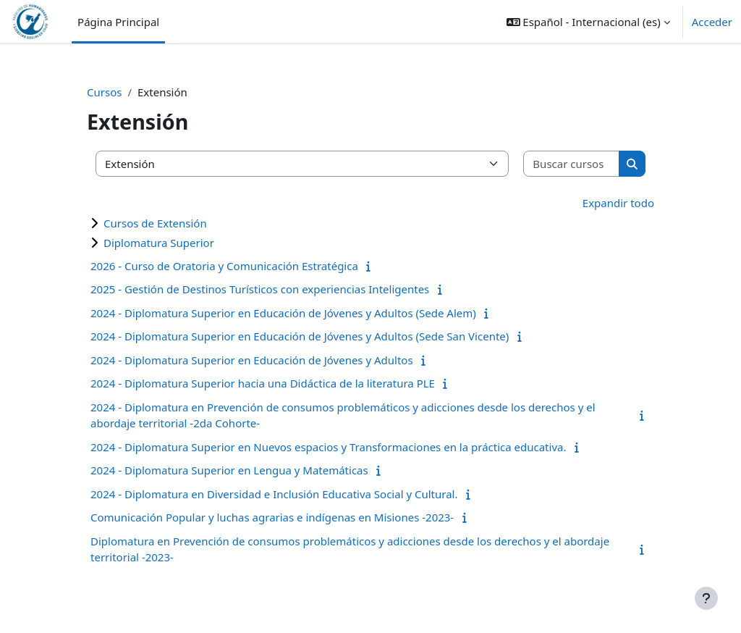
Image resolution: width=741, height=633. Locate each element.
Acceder (712, 21)
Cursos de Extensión (155, 223)
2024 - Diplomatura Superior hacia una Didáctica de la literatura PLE (262, 383)
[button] (588, 21)
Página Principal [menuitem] (118, 21)
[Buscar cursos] (571, 164)
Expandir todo (618, 203)
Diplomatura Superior (158, 242)
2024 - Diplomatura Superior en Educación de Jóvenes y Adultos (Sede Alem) (283, 313)
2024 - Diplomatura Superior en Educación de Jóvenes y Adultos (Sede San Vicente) (299, 336)
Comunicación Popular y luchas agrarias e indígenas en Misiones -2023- (272, 517)
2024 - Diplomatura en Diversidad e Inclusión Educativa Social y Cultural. (273, 494)
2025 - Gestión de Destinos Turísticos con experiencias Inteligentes (259, 289)
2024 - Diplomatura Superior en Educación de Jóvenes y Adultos (251, 360)
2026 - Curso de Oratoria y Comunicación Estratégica (224, 266)
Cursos (104, 92)
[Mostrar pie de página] (706, 598)
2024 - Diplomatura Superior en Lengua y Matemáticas (229, 470)
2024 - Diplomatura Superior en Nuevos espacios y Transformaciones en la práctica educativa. (328, 447)
